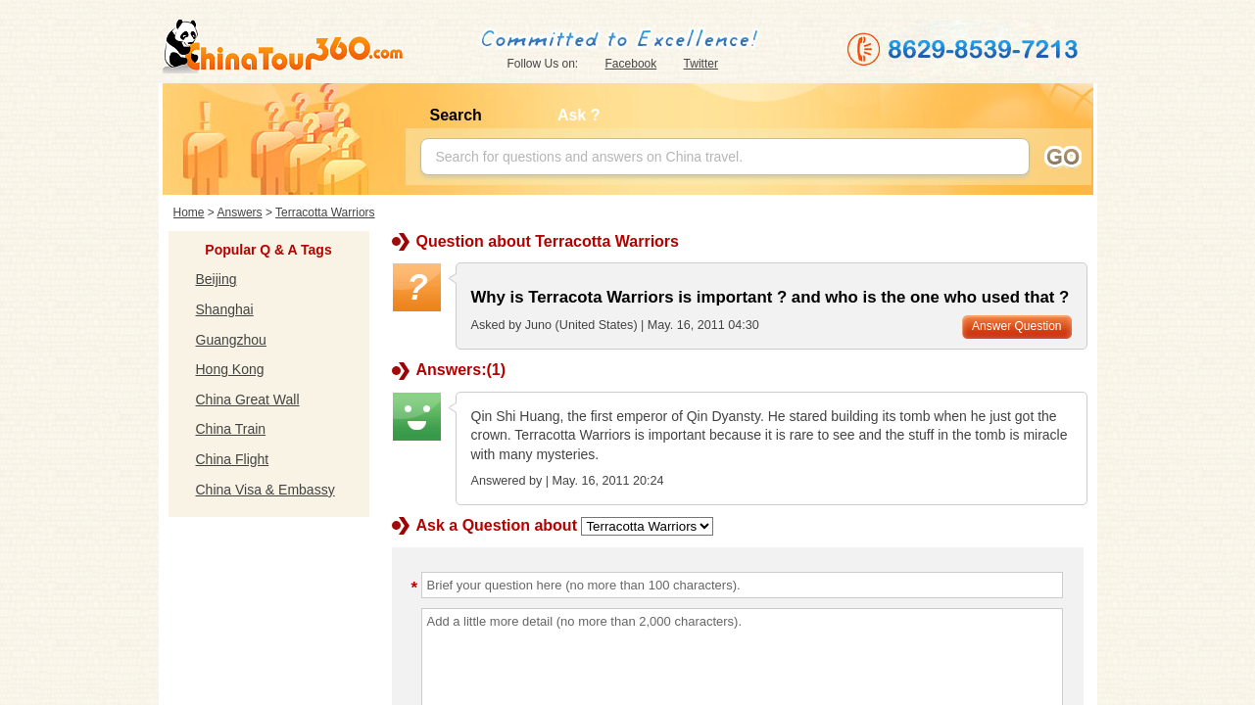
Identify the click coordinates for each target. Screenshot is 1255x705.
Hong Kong (230, 369)
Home (189, 212)
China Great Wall (248, 399)
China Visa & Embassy (265, 489)
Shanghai (225, 309)
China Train (231, 429)
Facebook (631, 63)
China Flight (232, 459)
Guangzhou (231, 340)
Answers (240, 212)
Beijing (216, 279)
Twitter (701, 63)
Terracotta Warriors (325, 212)
